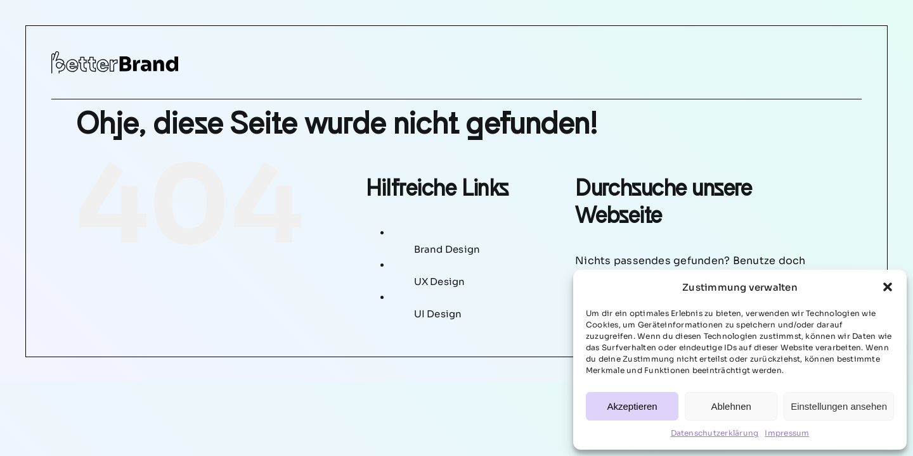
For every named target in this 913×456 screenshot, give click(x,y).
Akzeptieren (632, 406)
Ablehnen (731, 406)
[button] (887, 287)
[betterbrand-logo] (114, 56)
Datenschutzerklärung (715, 433)
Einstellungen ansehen (839, 406)
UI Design (438, 314)
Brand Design (447, 249)
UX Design (439, 282)
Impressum (787, 433)
